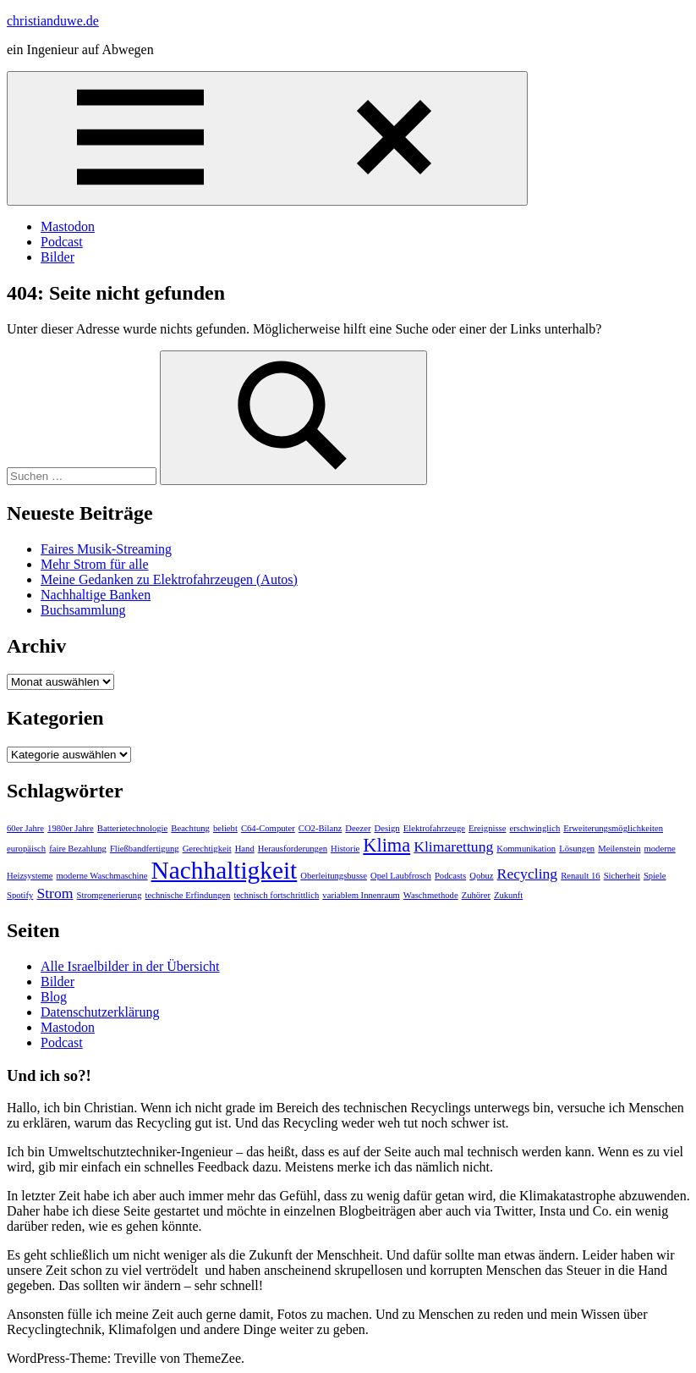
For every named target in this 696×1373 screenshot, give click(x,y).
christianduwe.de (53, 21)
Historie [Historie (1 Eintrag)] (345, 848)
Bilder (57, 257)
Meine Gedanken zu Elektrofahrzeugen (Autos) (169, 579)
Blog (54, 997)
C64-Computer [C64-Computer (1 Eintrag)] (268, 828)
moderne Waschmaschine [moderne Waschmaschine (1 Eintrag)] (101, 875)
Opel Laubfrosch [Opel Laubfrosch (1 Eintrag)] (400, 875)
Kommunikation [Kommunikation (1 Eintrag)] (526, 848)
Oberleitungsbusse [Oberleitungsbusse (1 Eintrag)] (333, 875)
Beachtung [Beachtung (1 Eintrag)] (190, 828)
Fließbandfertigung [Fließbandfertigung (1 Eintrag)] (144, 848)
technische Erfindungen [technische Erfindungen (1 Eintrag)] (188, 895)
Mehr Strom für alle (95, 564)
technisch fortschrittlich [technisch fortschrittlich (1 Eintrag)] (276, 895)
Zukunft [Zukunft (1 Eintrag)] (508, 895)
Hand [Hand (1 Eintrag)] (245, 848)
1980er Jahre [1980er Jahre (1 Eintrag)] (70, 828)
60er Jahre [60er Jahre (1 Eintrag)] (25, 828)
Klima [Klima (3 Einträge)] (386, 845)
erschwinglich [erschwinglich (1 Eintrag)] (534, 828)
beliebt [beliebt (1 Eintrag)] (225, 828)
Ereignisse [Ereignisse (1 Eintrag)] (487, 828)
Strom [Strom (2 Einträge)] (54, 893)
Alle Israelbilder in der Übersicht (130, 966)
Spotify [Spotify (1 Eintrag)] (20, 895)
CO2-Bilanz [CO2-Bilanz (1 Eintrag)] (321, 828)
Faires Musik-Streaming (106, 549)
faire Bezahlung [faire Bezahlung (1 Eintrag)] (78, 848)
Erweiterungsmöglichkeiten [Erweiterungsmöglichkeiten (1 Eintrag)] (613, 828)
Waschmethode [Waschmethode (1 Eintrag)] (430, 895)
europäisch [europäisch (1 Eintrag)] (26, 848)
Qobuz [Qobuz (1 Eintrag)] (481, 875)
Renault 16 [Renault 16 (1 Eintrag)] (580, 875)
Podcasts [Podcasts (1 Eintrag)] (450, 875)
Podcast (62, 241)
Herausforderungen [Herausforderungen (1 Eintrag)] (292, 848)
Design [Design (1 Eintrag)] (386, 828)
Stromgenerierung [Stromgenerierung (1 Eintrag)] (109, 895)
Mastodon (68, 226)
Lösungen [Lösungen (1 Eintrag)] (577, 848)
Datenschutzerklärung (100, 1012)
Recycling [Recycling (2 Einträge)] (527, 873)
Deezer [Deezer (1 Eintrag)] (357, 828)
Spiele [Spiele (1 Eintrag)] (655, 875)
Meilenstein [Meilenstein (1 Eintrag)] (619, 848)
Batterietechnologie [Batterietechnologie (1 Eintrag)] (132, 828)
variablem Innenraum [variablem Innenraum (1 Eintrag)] (360, 895)
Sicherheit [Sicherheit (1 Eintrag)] (622, 875)
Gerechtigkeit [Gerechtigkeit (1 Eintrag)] (207, 848)
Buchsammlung (83, 610)
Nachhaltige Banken (96, 594)
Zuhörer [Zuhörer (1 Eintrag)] (476, 895)
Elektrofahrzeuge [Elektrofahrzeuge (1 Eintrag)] (434, 828)
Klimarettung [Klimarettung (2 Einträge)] (453, 846)
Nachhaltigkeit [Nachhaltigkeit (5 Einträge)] (224, 870)
